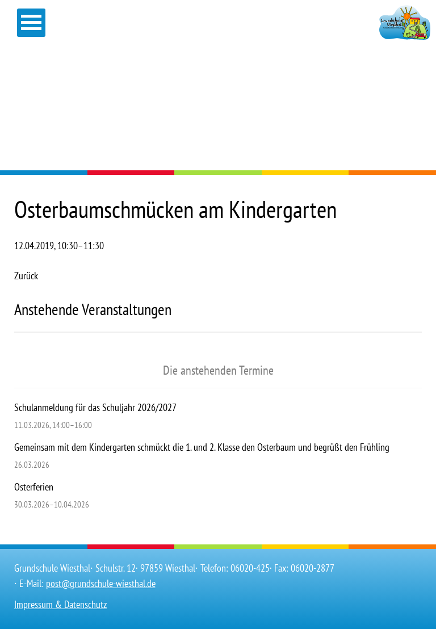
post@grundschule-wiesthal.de (101, 583)
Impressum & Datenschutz (60, 604)
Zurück (26, 275)
